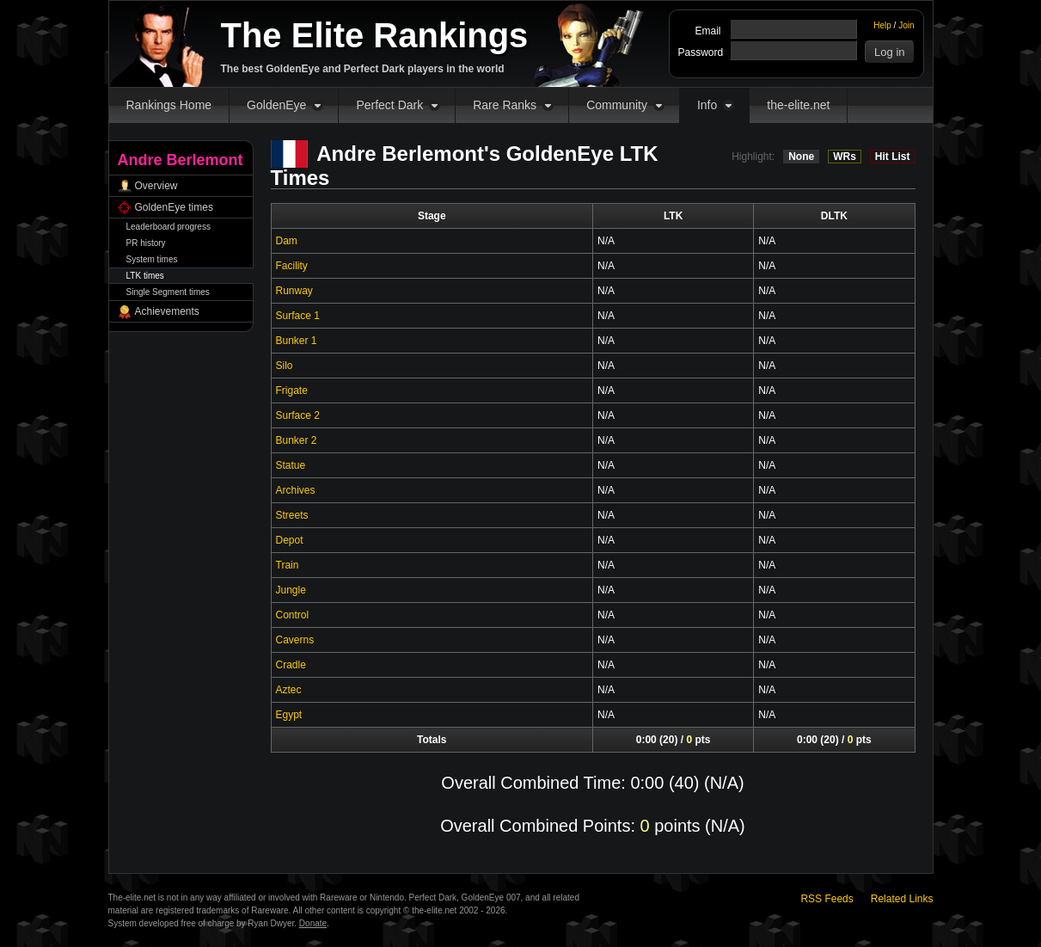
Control (292, 615)
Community (616, 105)
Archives (295, 490)
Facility (292, 266)
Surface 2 (298, 415)
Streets (292, 515)
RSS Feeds (826, 899)
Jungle (291, 590)
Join (906, 25)
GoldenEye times (174, 207)
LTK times (145, 275)
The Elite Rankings (375, 35)
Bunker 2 (296, 440)
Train (287, 565)
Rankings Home (169, 105)
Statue (291, 465)
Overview (156, 186)
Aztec (289, 690)
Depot (289, 540)
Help (882, 25)
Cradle (291, 665)
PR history (146, 243)
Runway (294, 291)
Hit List (892, 157)
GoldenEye (276, 105)
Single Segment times (168, 292)
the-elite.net (798, 105)
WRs (844, 157)
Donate (313, 923)
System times (152, 259)
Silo (284, 366)
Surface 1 (298, 316)
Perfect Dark (389, 105)
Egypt (289, 715)
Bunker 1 (296, 341)
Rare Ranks (504, 105)
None (801, 157)
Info (707, 105)
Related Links (902, 899)
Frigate (292, 390)
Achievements (167, 311)
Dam (286, 241)
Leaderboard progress (168, 226)
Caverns (295, 640)
